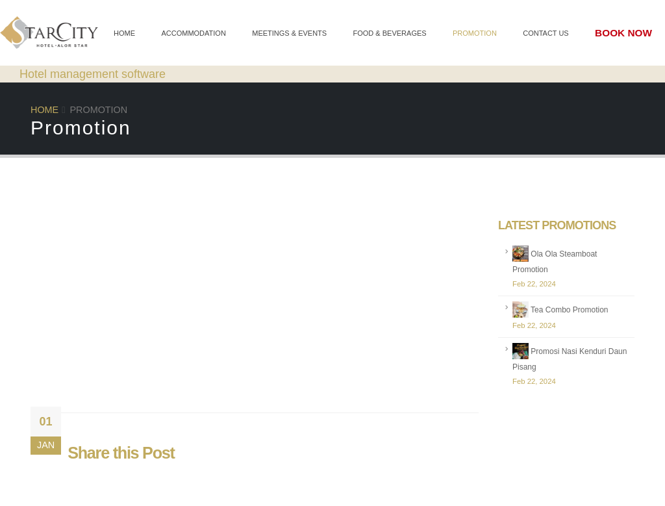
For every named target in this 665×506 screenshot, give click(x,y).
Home (124, 33)
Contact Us (546, 33)
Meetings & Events (289, 33)
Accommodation (193, 33)
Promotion (475, 33)
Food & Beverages (390, 33)
